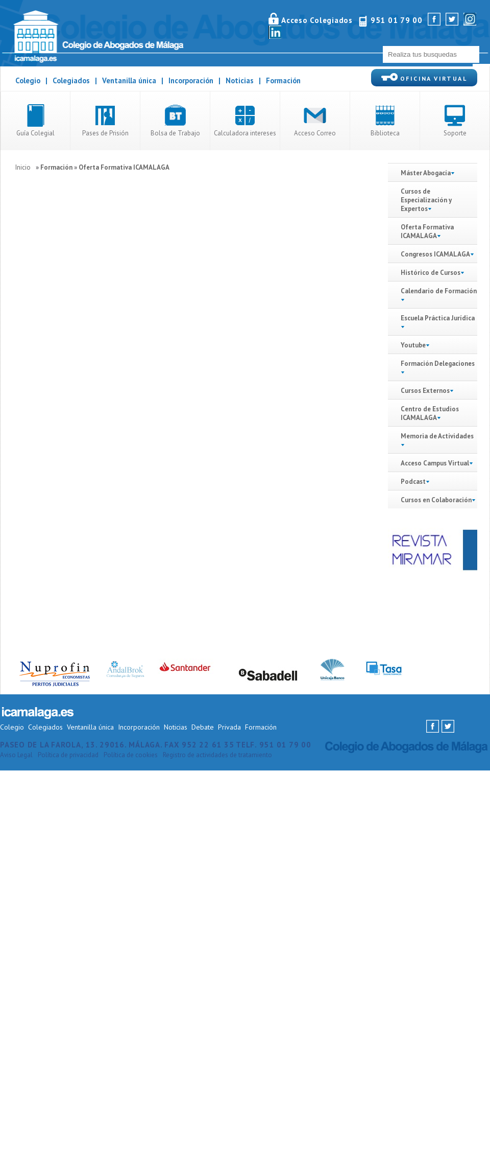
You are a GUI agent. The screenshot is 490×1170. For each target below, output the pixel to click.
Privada (229, 727)
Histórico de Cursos (432, 272)
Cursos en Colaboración (436, 500)
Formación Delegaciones (438, 363)
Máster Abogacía (428, 173)
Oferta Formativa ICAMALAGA (124, 167)
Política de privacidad (68, 755)
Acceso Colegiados (317, 20)
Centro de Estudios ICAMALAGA (430, 413)
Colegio (27, 80)
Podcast (413, 481)
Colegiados (71, 80)
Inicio (23, 167)
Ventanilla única (129, 80)
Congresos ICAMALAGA (435, 254)
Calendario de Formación (439, 291)
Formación (283, 80)
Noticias (240, 80)
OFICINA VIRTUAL (424, 77)
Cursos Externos (425, 390)
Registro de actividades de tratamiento (217, 755)
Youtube (413, 345)
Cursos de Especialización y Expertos (426, 200)
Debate (202, 727)
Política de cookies (131, 755)
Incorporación (190, 80)
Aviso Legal (16, 755)
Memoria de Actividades (437, 436)
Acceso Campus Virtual (435, 463)
